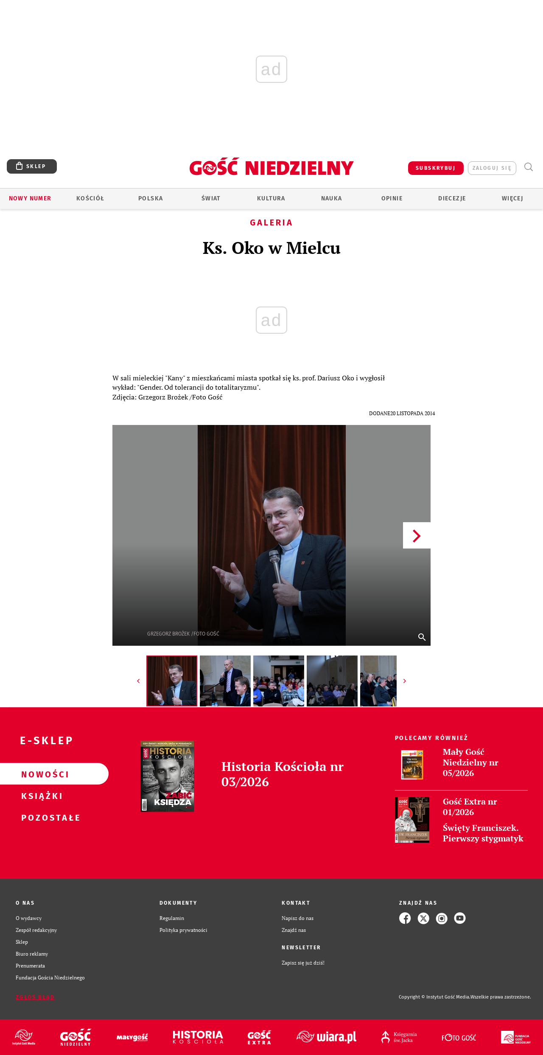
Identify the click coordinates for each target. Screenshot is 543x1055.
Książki (40, 795)
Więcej (512, 198)
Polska (150, 198)
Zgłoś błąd (35, 997)
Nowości (40, 774)
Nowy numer (30, 198)
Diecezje (452, 198)
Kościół (90, 198)
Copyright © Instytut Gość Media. (434, 997)
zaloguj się (492, 168)
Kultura (271, 198)
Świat (211, 198)
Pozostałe (40, 817)
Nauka (331, 198)
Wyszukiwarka (528, 167)
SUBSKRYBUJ (436, 168)
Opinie (392, 198)
